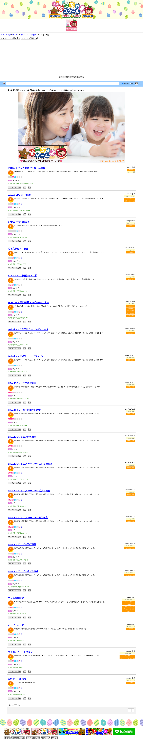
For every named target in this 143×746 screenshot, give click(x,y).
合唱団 (128, 611)
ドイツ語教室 (130, 313)
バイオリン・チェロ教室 (128, 606)
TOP (2, 35)
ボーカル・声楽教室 (129, 609)
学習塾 (130, 225)
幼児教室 (131, 169)
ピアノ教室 (130, 252)
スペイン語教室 (130, 315)
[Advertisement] (71, 56)
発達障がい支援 (130, 387)
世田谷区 (16, 35)
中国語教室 (130, 308)
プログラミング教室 (130, 548)
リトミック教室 (128, 602)
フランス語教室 (130, 311)
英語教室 (130, 279)
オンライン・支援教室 (28, 35)
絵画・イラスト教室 (130, 201)
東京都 (8, 35)
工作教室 (131, 682)
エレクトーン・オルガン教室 (127, 658)
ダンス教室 (129, 198)
